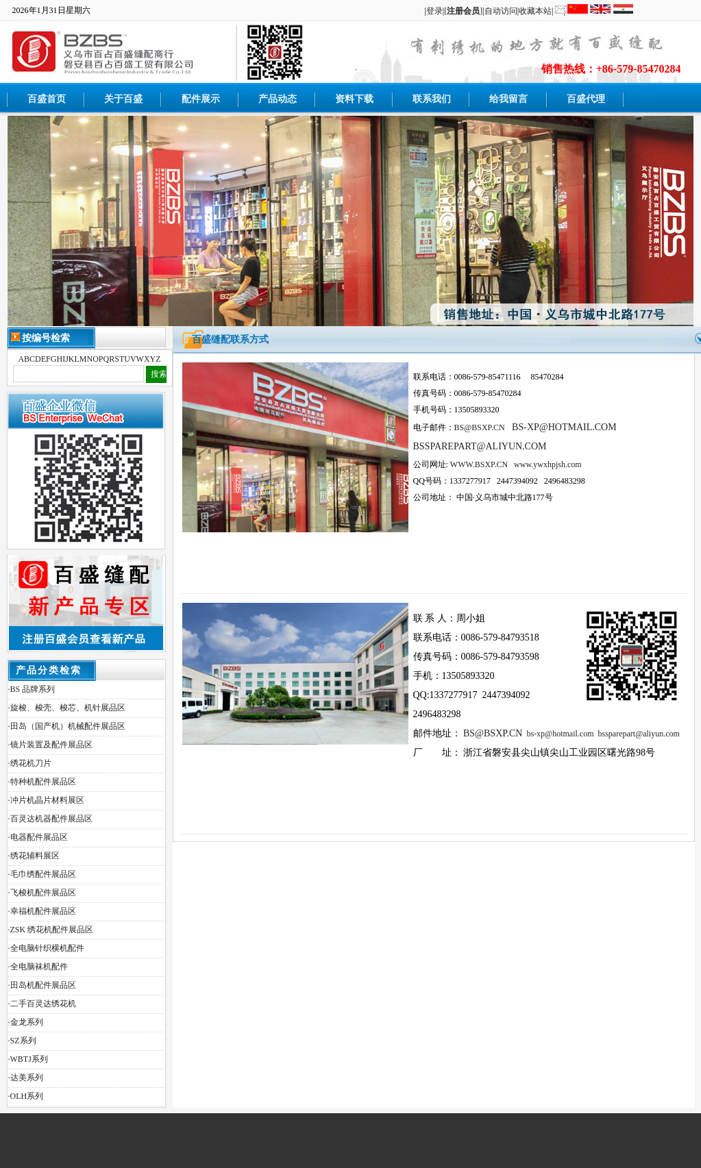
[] (463, 11)
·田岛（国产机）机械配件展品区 (66, 726)
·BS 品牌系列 (32, 689)
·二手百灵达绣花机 (42, 1003)
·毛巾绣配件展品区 (42, 874)
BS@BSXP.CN (492, 733)
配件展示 (201, 99)
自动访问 (500, 11)
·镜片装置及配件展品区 (50, 744)
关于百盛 (123, 99)
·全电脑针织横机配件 (46, 948)
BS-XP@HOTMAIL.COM (564, 427)
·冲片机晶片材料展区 (46, 800)
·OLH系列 (26, 1096)
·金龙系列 (25, 1022)
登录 (434, 11)
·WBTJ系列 (28, 1059)
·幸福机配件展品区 (42, 911)
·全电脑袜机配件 (38, 966)
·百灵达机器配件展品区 (50, 818)
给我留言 (508, 99)
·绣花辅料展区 (34, 855)
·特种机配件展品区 (42, 781)
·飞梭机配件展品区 (42, 892)
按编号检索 (41, 337)
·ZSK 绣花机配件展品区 (51, 929)
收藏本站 (535, 11)
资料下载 (354, 99)
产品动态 (277, 99)
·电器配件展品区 (38, 837)
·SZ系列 (22, 1040)
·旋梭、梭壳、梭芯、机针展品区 (66, 707)
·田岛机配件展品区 (42, 985)
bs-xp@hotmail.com (559, 733)
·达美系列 (25, 1077)
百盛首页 (46, 99)
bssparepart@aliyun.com (638, 733)
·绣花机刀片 (29, 763)
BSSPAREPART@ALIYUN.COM (480, 446)
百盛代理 (586, 99)
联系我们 (432, 99)
